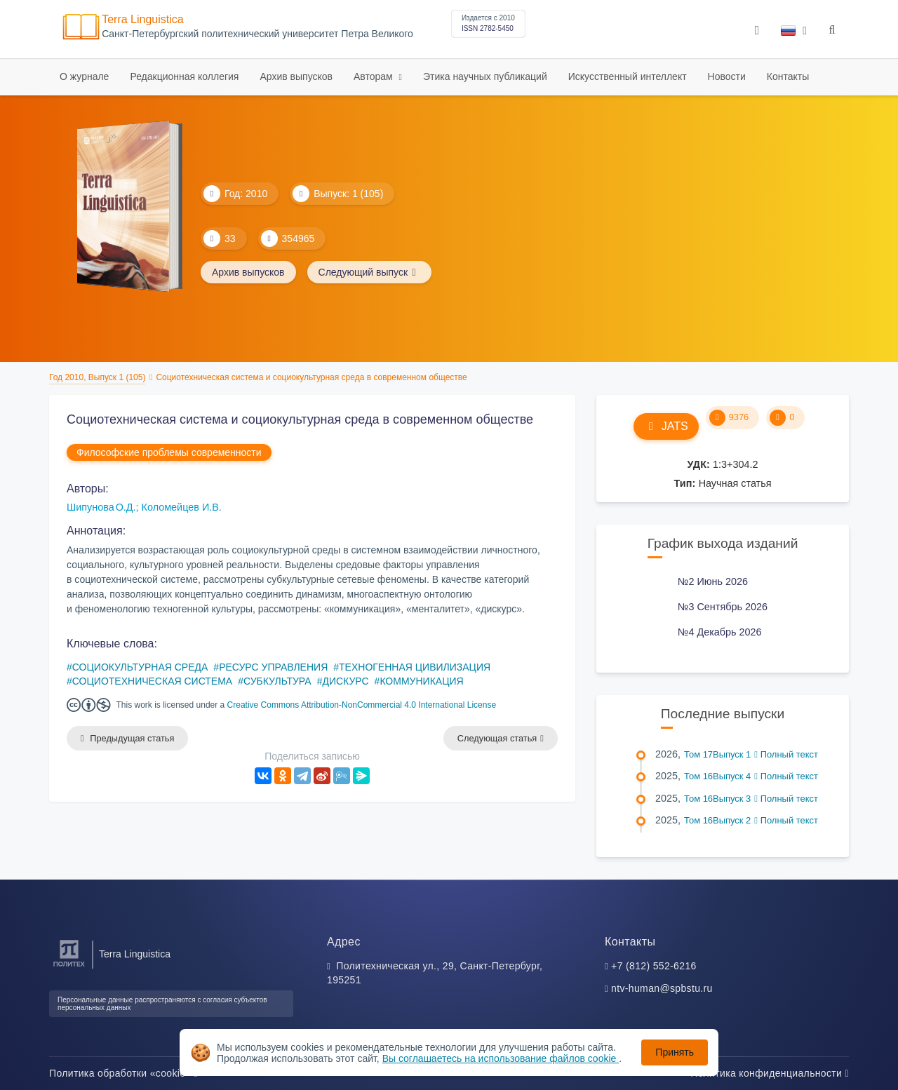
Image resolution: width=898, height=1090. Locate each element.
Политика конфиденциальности (769, 1073)
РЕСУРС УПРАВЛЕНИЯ (273, 667)
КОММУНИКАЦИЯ (421, 681)
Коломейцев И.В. (182, 507)
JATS (666, 426)
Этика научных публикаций (485, 76)
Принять (674, 1052)
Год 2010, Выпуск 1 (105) (97, 377)
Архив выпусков (296, 76)
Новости (727, 76)
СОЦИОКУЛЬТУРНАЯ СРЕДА (140, 667)
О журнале (84, 76)
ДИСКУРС (345, 681)
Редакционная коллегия (184, 76)
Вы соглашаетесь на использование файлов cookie (500, 1058)
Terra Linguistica (143, 19)
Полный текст (786, 754)
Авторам (375, 76)
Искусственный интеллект (627, 76)
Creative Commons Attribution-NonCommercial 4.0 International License (362, 705)
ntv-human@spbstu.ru (662, 988)
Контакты (788, 76)
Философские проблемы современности (169, 452)
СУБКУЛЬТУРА (277, 681)
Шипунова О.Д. (101, 507)
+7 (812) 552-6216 (654, 965)
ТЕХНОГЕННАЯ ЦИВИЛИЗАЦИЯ (414, 667)
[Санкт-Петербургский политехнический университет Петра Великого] (69, 967)
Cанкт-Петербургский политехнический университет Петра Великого (257, 34)
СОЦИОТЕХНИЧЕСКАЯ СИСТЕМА (152, 681)
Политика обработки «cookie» (123, 1073)
